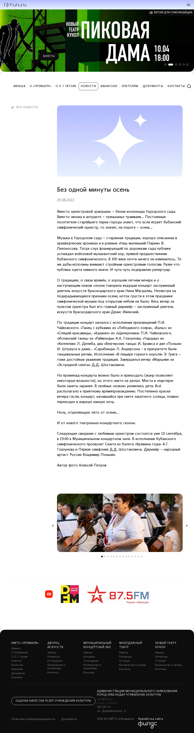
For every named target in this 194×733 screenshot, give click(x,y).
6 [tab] (187, 65)
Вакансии (108, 86)
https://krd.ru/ (107, 703)
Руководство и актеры (132, 665)
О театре (124, 661)
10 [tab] (129, 556)
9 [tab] (126, 556)
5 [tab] (184, 65)
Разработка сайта (150, 719)
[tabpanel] (97, 40)
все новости (27, 107)
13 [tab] (138, 556)
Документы (153, 86)
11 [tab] (132, 556)
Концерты (89, 656)
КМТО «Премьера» (25, 643)
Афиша (19, 86)
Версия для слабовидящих (173, 12)
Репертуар (53, 656)
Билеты (49, 56)
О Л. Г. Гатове (66, 86)
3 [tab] (176, 65)
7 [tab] (120, 556)
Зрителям (130, 86)
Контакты (176, 86)
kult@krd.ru (105, 699)
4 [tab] (180, 65)
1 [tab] (165, 65)
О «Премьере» (40, 86)
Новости (88, 86)
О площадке (55, 661)
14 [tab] (141, 556)
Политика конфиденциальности (33, 719)
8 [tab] (123, 556)
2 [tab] (170, 65)
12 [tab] (135, 556)
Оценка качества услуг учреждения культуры (53, 700)
